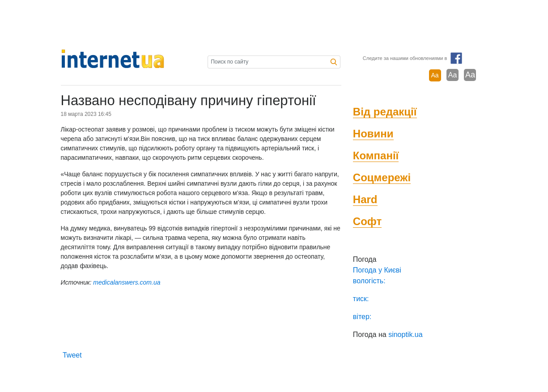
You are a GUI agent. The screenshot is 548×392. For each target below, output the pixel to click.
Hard (365, 199)
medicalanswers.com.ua (126, 282)
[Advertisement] (274, 24)
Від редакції (385, 112)
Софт (367, 221)
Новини (373, 134)
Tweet (72, 355)
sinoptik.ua (405, 334)
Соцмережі (382, 177)
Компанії (376, 155)
